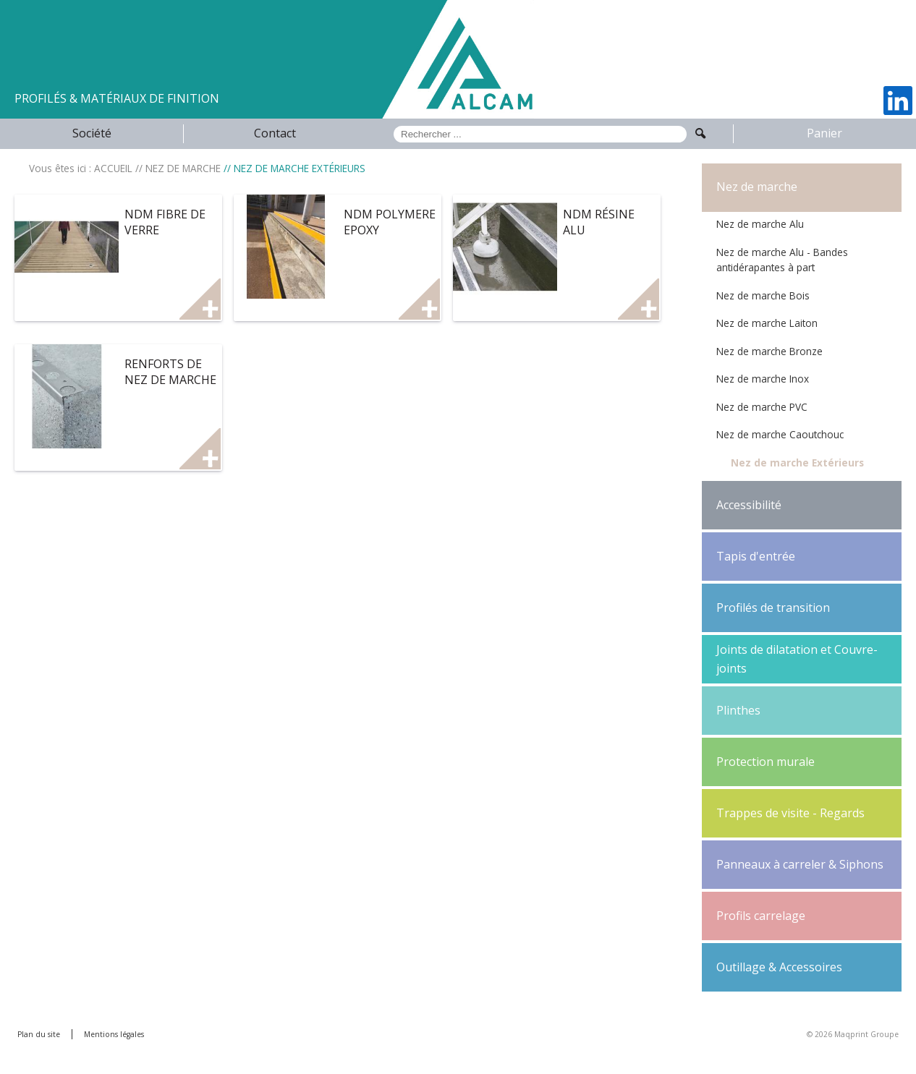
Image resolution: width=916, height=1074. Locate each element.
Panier (824, 133)
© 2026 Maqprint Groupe (853, 1034)
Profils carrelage (760, 916)
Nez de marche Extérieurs (797, 462)
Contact (275, 133)
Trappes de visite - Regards (790, 813)
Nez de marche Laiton (767, 323)
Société (91, 133)
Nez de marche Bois (763, 295)
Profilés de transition (773, 607)
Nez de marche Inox (762, 378)
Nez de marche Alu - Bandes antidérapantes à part (782, 260)
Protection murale (765, 762)
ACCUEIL (113, 168)
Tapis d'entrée (755, 556)
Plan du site (38, 1034)
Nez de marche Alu (760, 224)
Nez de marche (756, 187)
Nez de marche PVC (761, 407)
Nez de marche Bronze (769, 351)
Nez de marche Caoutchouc (780, 434)
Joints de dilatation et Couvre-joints (797, 659)
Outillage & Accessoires (779, 967)
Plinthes (738, 710)
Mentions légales (114, 1034)
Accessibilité (748, 505)
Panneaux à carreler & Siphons (799, 864)
